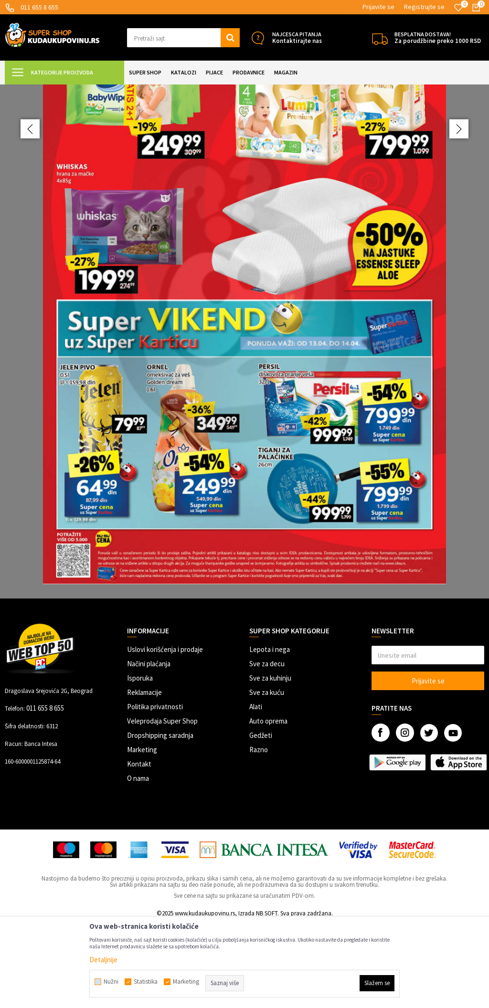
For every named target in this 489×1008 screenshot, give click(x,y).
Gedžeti (260, 819)
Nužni (111, 981)
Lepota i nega (269, 733)
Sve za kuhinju (270, 762)
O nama (138, 862)
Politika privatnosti (155, 791)
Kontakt (139, 848)
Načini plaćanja (148, 748)
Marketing (142, 834)
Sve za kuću (266, 776)
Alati (255, 791)
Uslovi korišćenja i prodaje (165, 733)
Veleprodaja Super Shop (162, 805)
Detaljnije (103, 959)
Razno (258, 834)
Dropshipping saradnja (160, 819)
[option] (244, 384)
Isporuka (140, 762)
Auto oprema (268, 805)
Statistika (146, 981)
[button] (183, 37)
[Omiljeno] (458, 7)
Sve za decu (267, 748)
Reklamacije (144, 776)
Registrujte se (424, 6)
